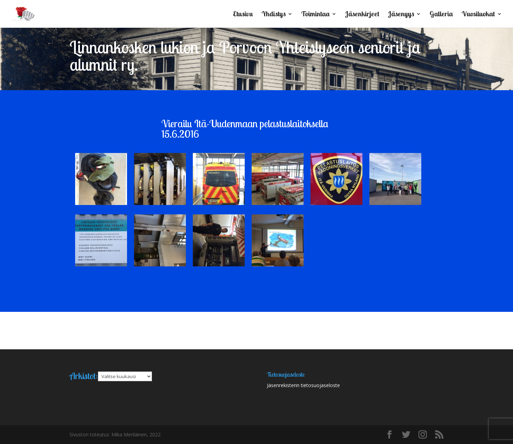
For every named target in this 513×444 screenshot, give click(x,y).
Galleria (441, 14)
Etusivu (243, 14)
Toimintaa (315, 14)
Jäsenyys (401, 14)
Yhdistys (273, 14)
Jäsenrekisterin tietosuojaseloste (303, 385)
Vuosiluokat (478, 14)
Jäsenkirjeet (362, 14)
